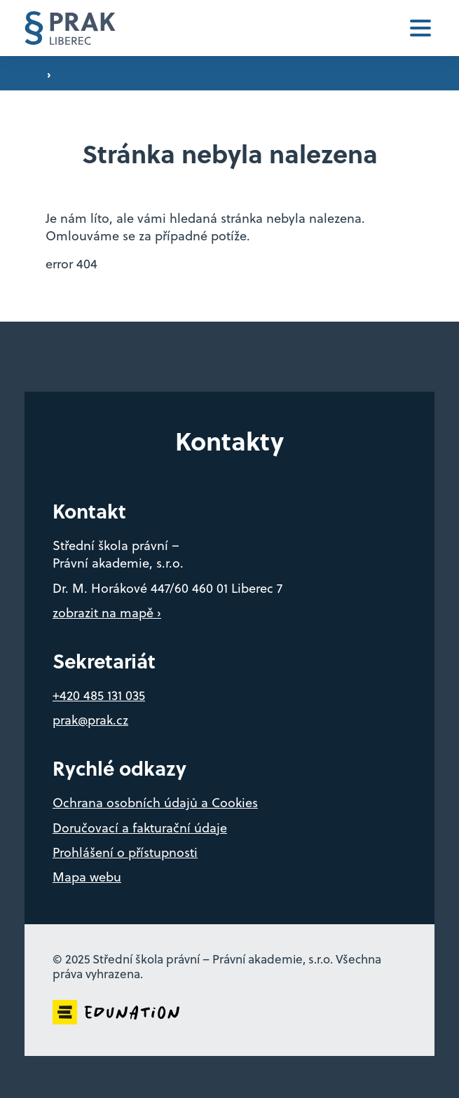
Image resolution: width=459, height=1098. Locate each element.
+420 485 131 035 (99, 695)
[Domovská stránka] (70, 28)
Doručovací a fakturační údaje (140, 828)
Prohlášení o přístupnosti (125, 852)
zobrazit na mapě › (107, 613)
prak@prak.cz (90, 720)
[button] (420, 28)
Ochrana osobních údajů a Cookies (155, 802)
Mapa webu (87, 877)
